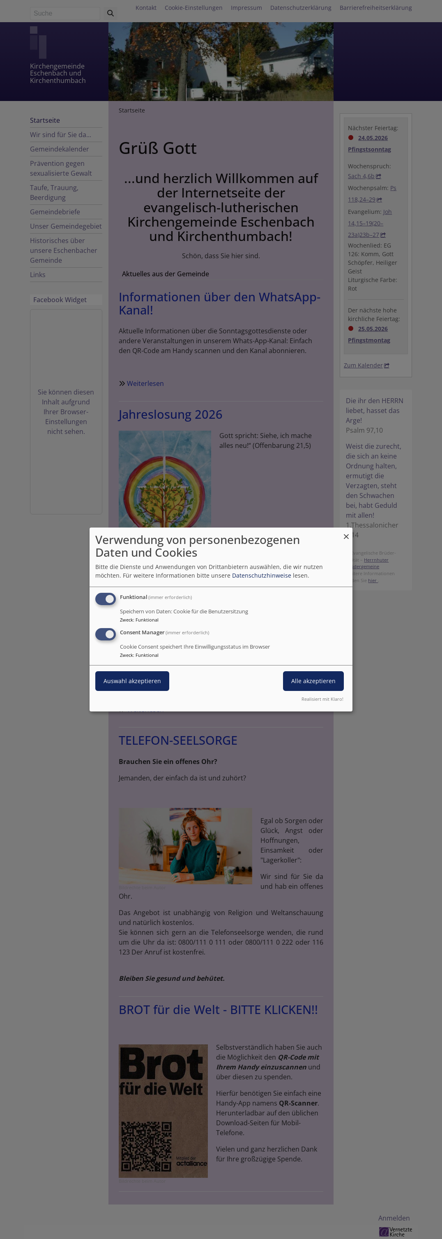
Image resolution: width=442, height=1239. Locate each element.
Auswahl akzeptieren (132, 681)
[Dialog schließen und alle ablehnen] (346, 533)
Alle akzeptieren (313, 681)
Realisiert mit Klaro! (322, 699)
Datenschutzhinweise (261, 575)
